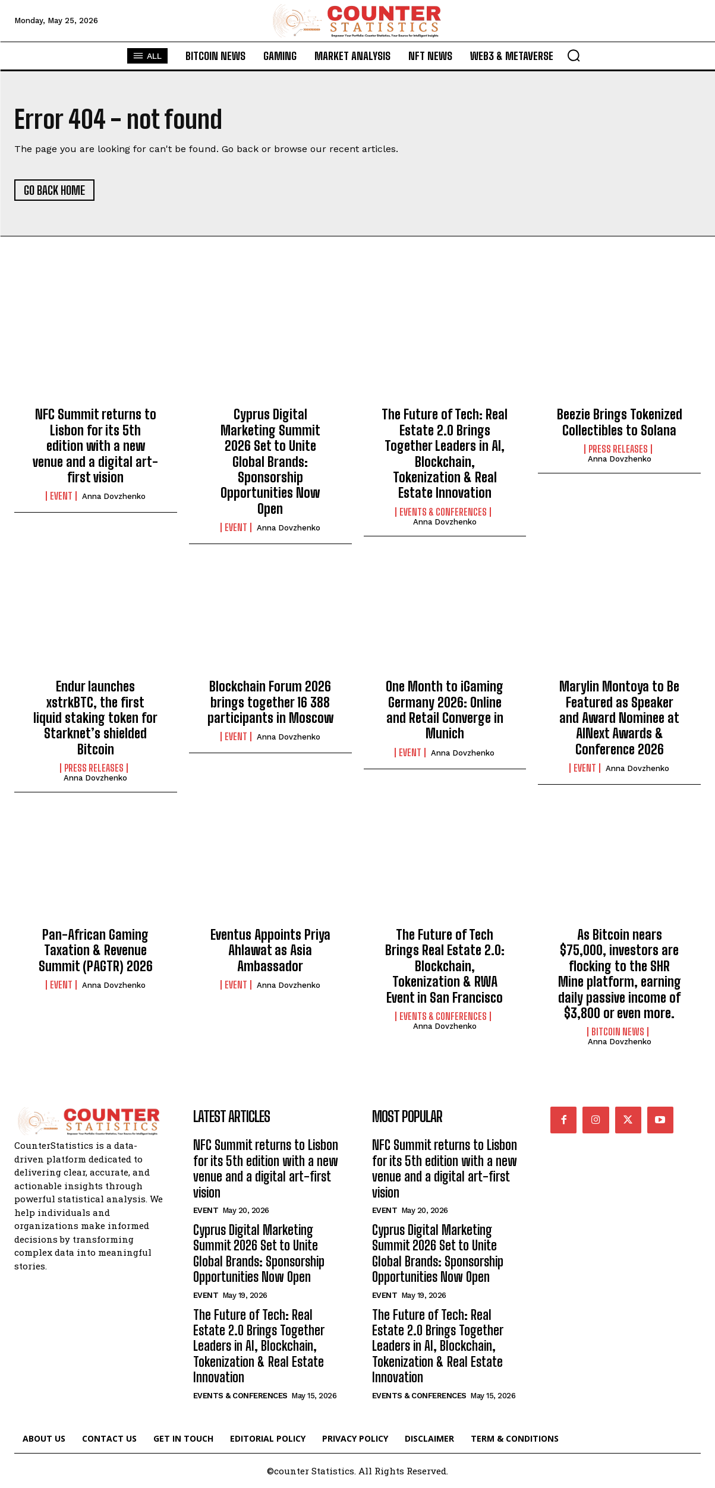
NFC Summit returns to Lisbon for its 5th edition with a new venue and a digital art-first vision (95, 445)
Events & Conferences (443, 512)
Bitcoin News (617, 1032)
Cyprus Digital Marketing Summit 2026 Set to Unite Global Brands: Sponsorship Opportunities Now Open (270, 461)
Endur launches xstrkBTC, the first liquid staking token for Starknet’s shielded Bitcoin (95, 717)
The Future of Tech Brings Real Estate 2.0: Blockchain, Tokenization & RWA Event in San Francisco (445, 966)
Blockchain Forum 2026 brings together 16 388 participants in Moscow (270, 702)
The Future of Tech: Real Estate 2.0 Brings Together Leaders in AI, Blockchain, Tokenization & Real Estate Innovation (445, 453)
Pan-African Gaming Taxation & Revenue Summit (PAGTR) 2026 (96, 950)
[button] (573, 55)
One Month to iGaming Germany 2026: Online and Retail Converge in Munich (444, 709)
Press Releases (618, 449)
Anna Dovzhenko (114, 496)
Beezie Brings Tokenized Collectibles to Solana (619, 422)
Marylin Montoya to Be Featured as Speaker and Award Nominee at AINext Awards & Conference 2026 (619, 717)
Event (61, 496)
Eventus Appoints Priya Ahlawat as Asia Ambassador (270, 950)
